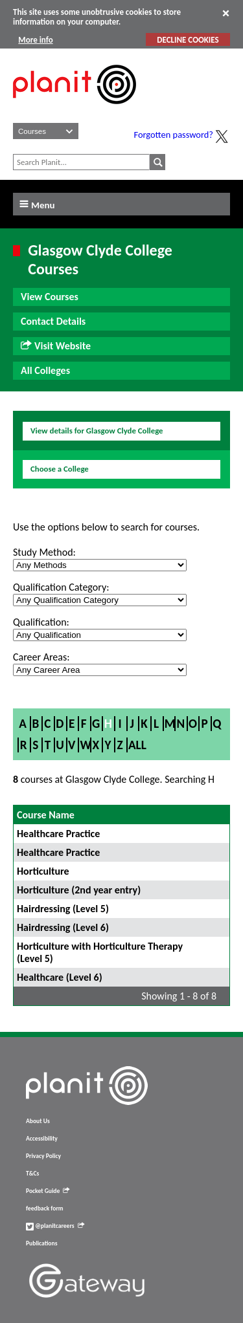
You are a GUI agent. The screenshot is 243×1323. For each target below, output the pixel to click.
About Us (38, 1121)
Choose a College (59, 469)
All (137, 745)
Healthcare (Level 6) (59, 977)
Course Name (46, 815)
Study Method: (44, 552)
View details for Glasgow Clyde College (96, 430)
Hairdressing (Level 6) (63, 927)
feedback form (45, 1208)
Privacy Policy (43, 1156)
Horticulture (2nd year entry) (79, 890)
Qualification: (41, 622)
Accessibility (42, 1139)
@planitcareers (55, 1226)
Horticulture (43, 871)
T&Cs (32, 1173)
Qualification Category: (61, 587)
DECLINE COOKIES (187, 40)
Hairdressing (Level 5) (63, 908)
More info (35, 40)
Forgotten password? (173, 134)
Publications (41, 1243)
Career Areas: (41, 657)
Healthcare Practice (58, 833)
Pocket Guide (47, 1191)
